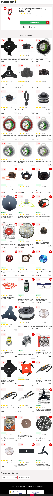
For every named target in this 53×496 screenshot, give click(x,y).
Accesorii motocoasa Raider (10, 477)
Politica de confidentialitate (27, 486)
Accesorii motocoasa (24, 477)
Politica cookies (39, 486)
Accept (32, 495)
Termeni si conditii (14, 486)
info (16, 61)
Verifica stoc (39, 22)
